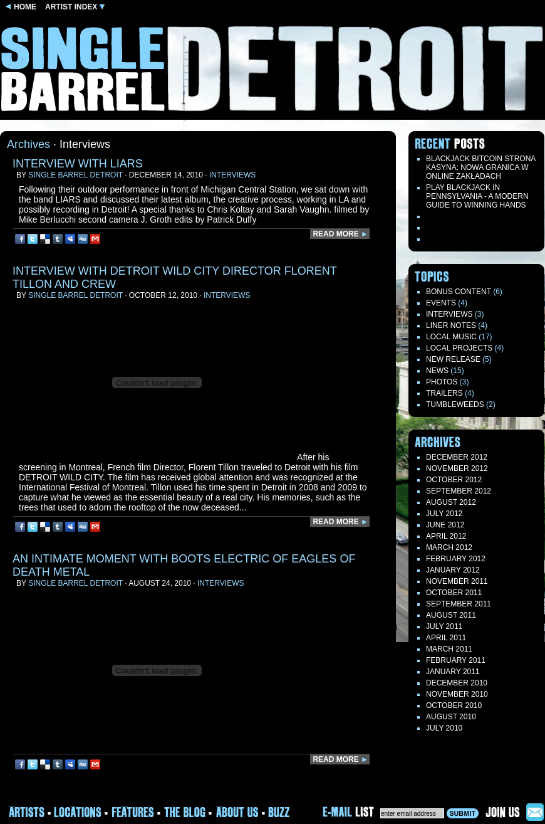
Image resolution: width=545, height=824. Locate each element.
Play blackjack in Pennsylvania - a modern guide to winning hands (477, 196)
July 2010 (444, 728)
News (437, 370)
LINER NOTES (451, 325)
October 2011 (454, 592)
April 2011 (446, 637)
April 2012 (446, 536)
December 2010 (456, 683)
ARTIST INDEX (75, 7)
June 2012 (445, 524)
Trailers (444, 393)
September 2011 (458, 604)
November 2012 (457, 468)
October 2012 (454, 479)
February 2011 (455, 660)
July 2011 (444, 626)
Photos (441, 382)
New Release (453, 359)
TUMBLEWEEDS (455, 404)
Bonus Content (458, 291)
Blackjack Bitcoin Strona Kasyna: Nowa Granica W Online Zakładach (481, 167)
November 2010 (457, 694)
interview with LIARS (78, 163)
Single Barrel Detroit (75, 175)
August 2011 (451, 615)
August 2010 (451, 716)
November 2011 (457, 581)
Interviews (232, 175)
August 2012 (451, 502)
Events (441, 302)
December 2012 (456, 457)
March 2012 (449, 547)
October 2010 (454, 705)
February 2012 (455, 558)
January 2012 (453, 570)
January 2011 (453, 671)
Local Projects (459, 348)
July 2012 (444, 513)
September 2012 (458, 491)
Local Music (451, 336)
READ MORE (340, 234)
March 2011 (449, 649)
